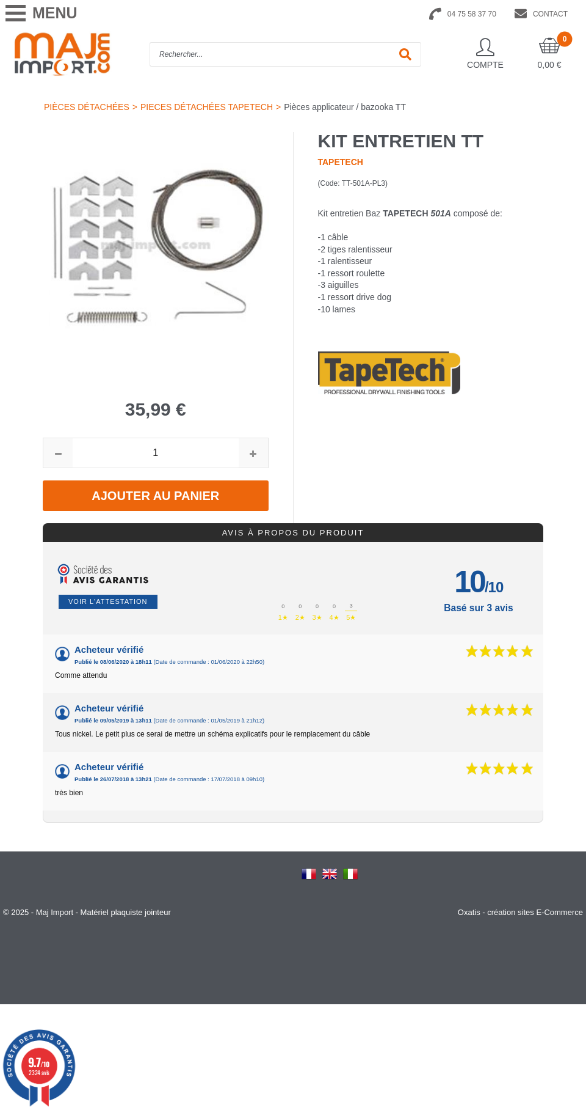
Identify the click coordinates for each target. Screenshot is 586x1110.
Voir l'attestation (108, 601)
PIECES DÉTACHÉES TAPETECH (206, 107)
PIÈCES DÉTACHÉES (86, 107)
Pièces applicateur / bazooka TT (345, 107)
